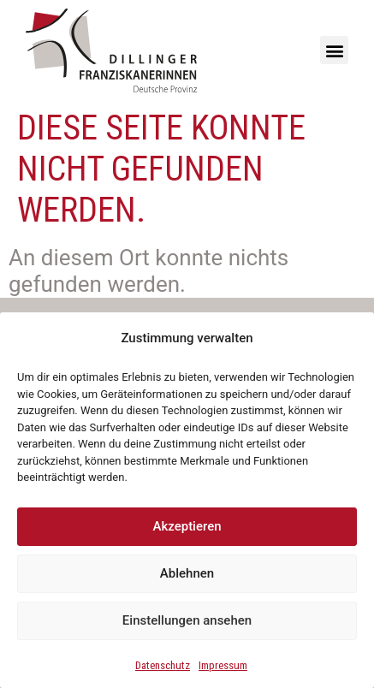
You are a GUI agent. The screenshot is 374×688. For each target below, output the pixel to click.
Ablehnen (187, 573)
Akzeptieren (186, 526)
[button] (334, 50)
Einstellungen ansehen (187, 620)
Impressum (223, 665)
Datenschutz (162, 665)
